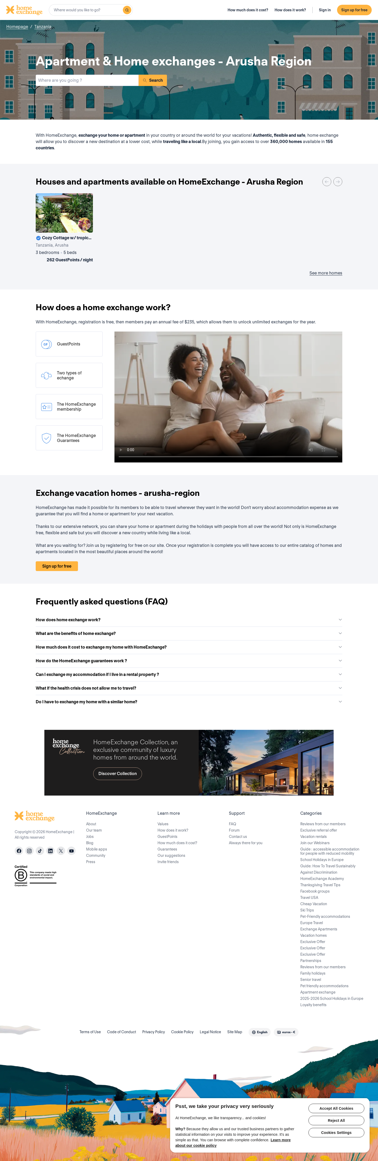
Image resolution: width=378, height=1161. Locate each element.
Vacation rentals (313, 836)
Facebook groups (315, 891)
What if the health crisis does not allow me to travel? (189, 688)
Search (153, 80)
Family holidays (313, 973)
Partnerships (310, 961)
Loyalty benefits (313, 1005)
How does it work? (290, 10)
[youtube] (71, 851)
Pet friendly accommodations (324, 986)
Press (90, 862)
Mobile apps (96, 849)
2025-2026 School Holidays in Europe (331, 998)
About (91, 824)
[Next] (337, 181)
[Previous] (326, 181)
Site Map (234, 1032)
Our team (94, 830)
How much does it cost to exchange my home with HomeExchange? (189, 647)
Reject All (336, 1120)
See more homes (325, 273)
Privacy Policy (153, 1032)
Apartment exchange (317, 992)
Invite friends (168, 862)
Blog (89, 843)
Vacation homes (313, 935)
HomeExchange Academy (322, 879)
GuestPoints (167, 836)
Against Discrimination (318, 872)
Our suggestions (171, 855)
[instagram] (29, 851)
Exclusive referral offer (318, 830)
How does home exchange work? (189, 619)
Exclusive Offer (312, 942)
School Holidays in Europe (322, 860)
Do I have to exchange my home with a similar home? (189, 701)
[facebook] (19, 851)
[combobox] (91, 10)
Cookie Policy (182, 1032)
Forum (234, 830)
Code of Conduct (121, 1032)
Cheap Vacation (313, 904)
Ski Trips (307, 910)
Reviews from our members (323, 824)
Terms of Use (90, 1032)
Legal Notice (210, 1032)
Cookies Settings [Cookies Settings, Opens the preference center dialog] (336, 1133)
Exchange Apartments (318, 929)
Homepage (17, 26)
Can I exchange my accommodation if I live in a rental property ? (189, 674)
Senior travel (310, 979)
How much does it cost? (248, 10)
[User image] (84, 224)
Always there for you (245, 843)
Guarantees (167, 849)
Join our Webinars (315, 843)
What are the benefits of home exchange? (189, 633)
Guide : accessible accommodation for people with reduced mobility (329, 851)
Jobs (90, 836)
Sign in (325, 10)
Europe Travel (311, 923)
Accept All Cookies (336, 1108)
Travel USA (309, 897)
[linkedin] (50, 851)
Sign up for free (354, 10)
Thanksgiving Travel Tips (320, 885)
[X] (61, 851)
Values (163, 824)
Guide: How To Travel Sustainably (327, 866)
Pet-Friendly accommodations (325, 916)
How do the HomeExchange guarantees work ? (189, 660)
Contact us (238, 836)
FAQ (232, 824)
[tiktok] (40, 851)
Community (95, 855)
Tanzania (42, 26)
